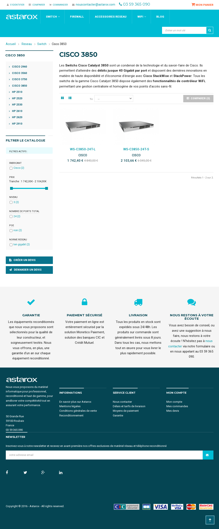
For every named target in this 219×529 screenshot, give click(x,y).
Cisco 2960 (19, 66)
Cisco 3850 (19, 85)
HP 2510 (16, 91)
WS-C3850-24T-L (82, 149)
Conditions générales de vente (78, 410)
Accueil (11, 44)
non (17, 230)
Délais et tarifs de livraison (129, 406)
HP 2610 (16, 111)
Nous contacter (122, 401)
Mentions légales (69, 406)
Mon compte (174, 401)
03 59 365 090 (136, 4)
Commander (58, 4)
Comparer (37, 4)
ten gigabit (21, 244)
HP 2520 (16, 98)
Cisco (18, 167)
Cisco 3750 (19, 79)
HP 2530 (16, 104)
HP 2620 (16, 117)
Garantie (118, 415)
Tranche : (14, 181)
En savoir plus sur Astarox (75, 401)
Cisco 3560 (19, 73)
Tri (91, 99)
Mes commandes (177, 406)
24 (16, 216)
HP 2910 (16, 123)
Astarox (34, 506)
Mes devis (172, 410)
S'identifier (15, 4)
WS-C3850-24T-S (136, 149)
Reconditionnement (71, 415)
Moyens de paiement (126, 410)
